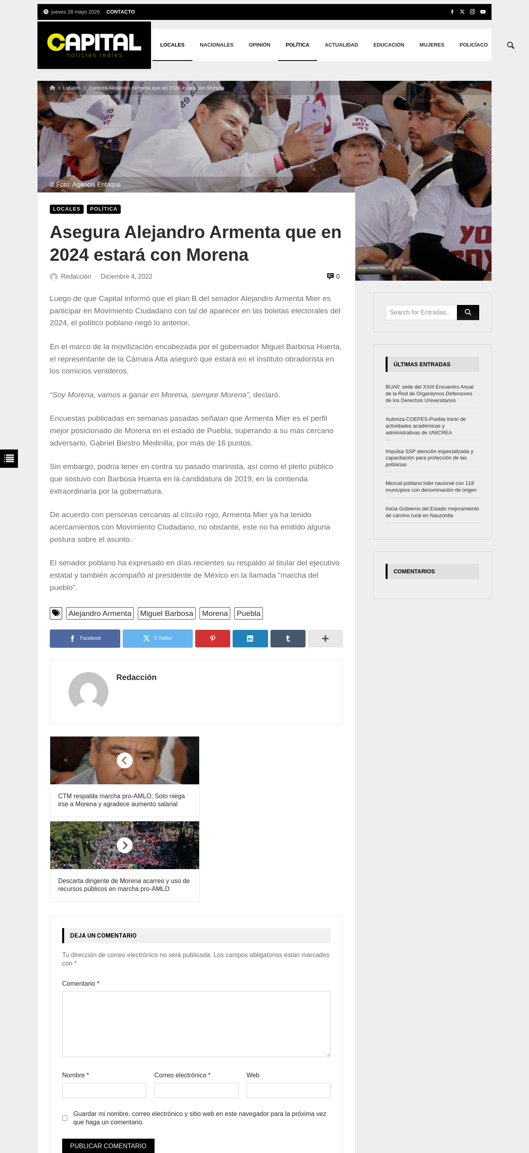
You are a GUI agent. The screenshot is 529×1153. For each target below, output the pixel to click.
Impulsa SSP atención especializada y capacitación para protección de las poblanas (429, 458)
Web (253, 990)
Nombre (75, 990)
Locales (71, 88)
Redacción (130, 677)
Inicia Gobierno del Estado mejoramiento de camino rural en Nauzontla (432, 512)
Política (104, 209)
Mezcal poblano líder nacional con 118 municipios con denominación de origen (431, 486)
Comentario (80, 898)
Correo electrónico (182, 990)
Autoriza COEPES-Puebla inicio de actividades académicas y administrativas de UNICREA (426, 426)
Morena (215, 613)
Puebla (249, 613)
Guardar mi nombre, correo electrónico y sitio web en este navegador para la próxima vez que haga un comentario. (199, 1033)
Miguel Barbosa (166, 613)
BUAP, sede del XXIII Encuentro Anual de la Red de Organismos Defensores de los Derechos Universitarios (430, 393)
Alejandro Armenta (100, 613)
